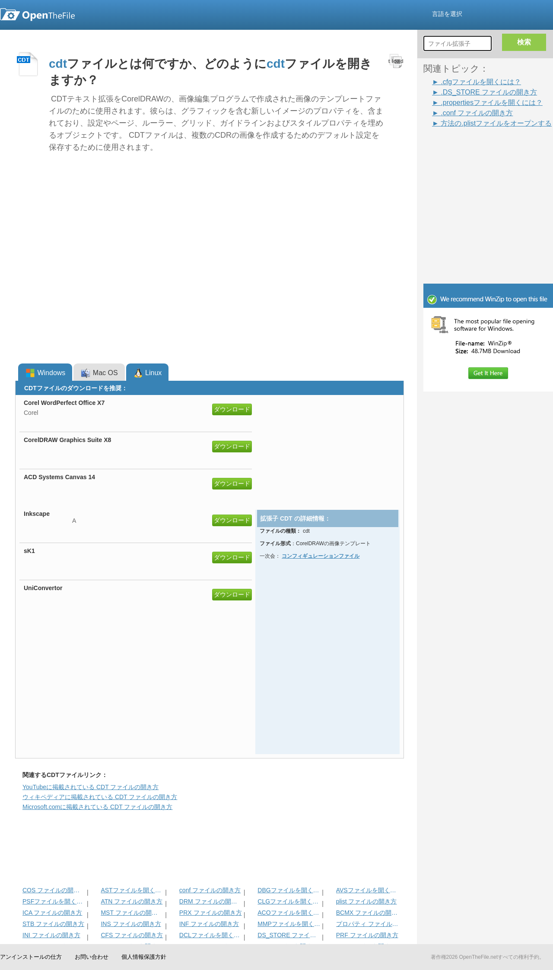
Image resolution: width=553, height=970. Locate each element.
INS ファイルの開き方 (131, 923)
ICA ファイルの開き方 (52, 912)
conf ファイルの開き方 (210, 890)
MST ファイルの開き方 (132, 912)
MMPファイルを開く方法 (288, 923)
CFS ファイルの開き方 (132, 935)
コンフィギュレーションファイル (320, 556)
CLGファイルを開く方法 (288, 901)
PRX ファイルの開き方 (210, 912)
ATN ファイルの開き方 (131, 901)
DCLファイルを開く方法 (210, 935)
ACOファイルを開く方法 (288, 912)
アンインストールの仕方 (31, 957)
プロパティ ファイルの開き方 (367, 923)
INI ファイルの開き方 (51, 935)
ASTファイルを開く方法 (132, 890)
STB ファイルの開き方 (53, 923)
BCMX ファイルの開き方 (367, 912)
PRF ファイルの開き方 (367, 935)
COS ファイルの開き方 (53, 890)
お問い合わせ (91, 957)
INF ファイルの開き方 (209, 923)
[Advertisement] (475, 147)
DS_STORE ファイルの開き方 (288, 935)
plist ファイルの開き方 (366, 901)
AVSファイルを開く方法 (367, 890)
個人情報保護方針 (143, 957)
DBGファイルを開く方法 (288, 890)
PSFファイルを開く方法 (53, 901)
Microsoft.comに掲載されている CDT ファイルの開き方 (97, 806)
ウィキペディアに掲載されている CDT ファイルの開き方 (99, 796)
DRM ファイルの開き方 (210, 901)
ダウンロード (232, 409)
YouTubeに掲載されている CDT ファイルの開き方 (90, 787)
